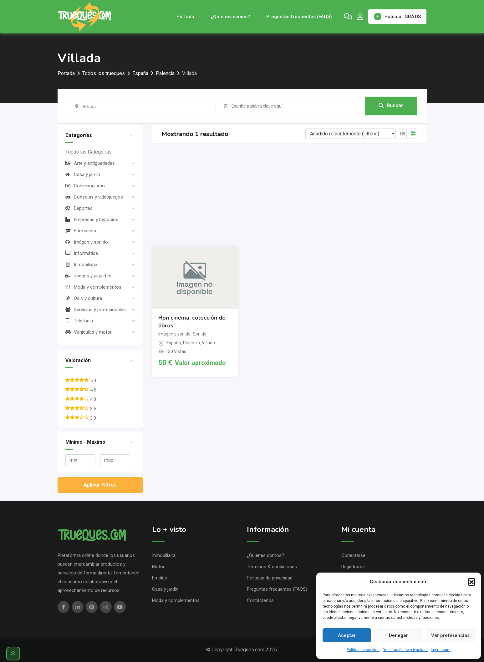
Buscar (391, 106)
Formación (80, 231)
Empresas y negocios (91, 219)
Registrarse (353, 566)
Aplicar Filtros (100, 485)
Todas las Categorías (88, 152)
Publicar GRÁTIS (397, 16)
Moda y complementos (93, 287)
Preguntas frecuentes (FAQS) (299, 16)
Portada (185, 16)
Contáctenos (260, 600)
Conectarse (353, 555)
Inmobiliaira (164, 555)
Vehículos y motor (88, 332)
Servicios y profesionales (95, 309)
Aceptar (347, 635)
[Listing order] (350, 134)
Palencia (191, 342)
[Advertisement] (289, 195)
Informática (81, 253)
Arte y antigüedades (90, 163)
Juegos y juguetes (88, 276)
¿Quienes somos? (230, 16)
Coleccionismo (85, 186)
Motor (158, 566)
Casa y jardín (82, 174)
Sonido (199, 333)
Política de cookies (363, 650)
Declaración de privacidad (405, 650)
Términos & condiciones (272, 566)
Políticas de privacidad (270, 578)
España (173, 342)
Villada (208, 342)
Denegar (398, 635)
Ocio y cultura (83, 298)
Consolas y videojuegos (94, 197)
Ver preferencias (450, 635)
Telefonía (79, 321)
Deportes (79, 208)
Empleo (159, 578)
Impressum (441, 650)
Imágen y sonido (86, 242)
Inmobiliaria (81, 264)
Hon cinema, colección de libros (192, 321)
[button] (471, 582)
